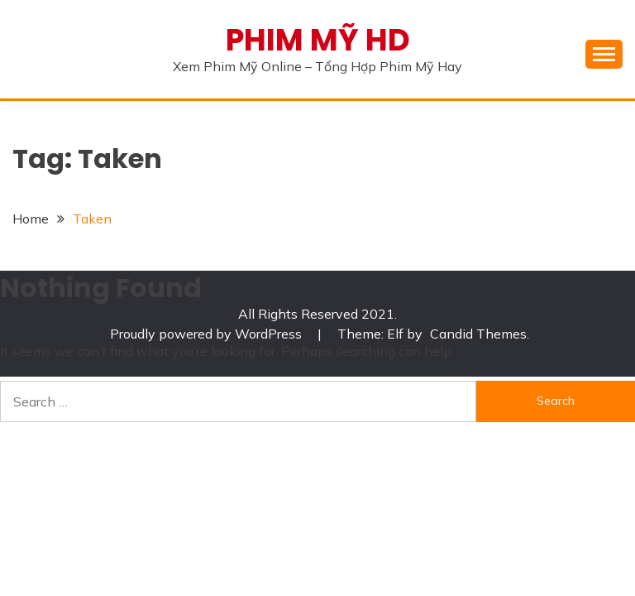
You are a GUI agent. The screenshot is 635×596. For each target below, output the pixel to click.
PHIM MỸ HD (318, 39)
